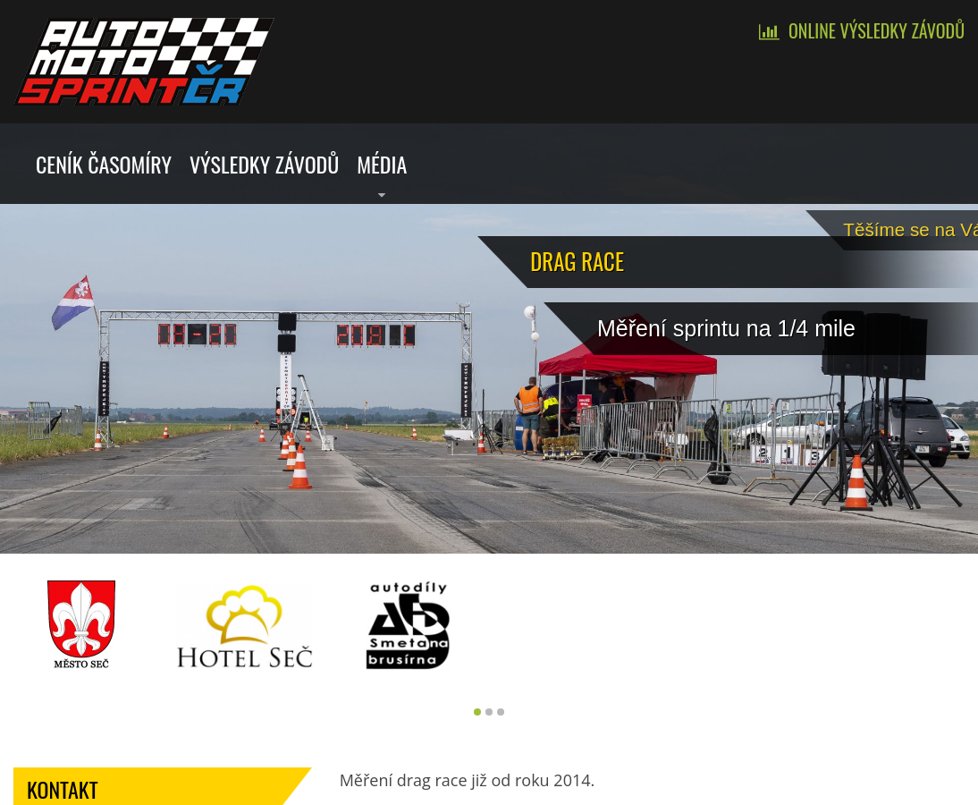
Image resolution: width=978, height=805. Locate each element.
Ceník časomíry (104, 164)
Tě (925, 225)
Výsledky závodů (264, 164)
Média (382, 164)
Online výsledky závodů (876, 30)
